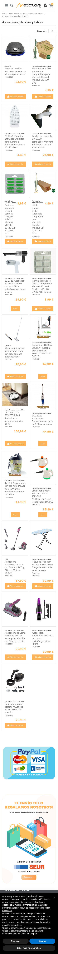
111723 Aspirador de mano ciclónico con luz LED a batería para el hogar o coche (15, 286)
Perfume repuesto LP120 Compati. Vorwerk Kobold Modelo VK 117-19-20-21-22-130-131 (10, 219)
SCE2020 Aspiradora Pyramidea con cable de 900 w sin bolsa (42, 420)
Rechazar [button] (15, 941)
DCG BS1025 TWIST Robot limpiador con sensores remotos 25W (14, 418)
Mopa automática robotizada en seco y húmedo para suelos (15, 71)
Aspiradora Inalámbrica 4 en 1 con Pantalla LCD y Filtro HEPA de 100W (14, 567)
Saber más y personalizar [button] (29, 948)
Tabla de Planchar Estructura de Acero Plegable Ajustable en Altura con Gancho (42, 567)
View (15, 309)
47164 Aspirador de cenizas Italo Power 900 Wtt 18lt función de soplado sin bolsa (15, 488)
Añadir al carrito (15, 96)
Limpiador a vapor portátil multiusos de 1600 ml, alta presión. (14, 708)
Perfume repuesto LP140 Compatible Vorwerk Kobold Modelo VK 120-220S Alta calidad (42, 286)
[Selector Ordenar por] (42, 31)
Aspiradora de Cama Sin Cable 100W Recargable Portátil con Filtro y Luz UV (15, 637)
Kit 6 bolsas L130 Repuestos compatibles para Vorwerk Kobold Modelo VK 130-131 (41, 75)
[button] (54, 897)
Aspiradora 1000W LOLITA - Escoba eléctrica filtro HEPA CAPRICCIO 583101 (42, 350)
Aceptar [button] (42, 941)
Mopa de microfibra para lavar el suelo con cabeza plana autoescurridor (14, 352)
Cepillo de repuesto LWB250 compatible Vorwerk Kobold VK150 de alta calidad (42, 141)
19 (52, 31)
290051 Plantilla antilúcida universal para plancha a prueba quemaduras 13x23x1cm (15, 141)
